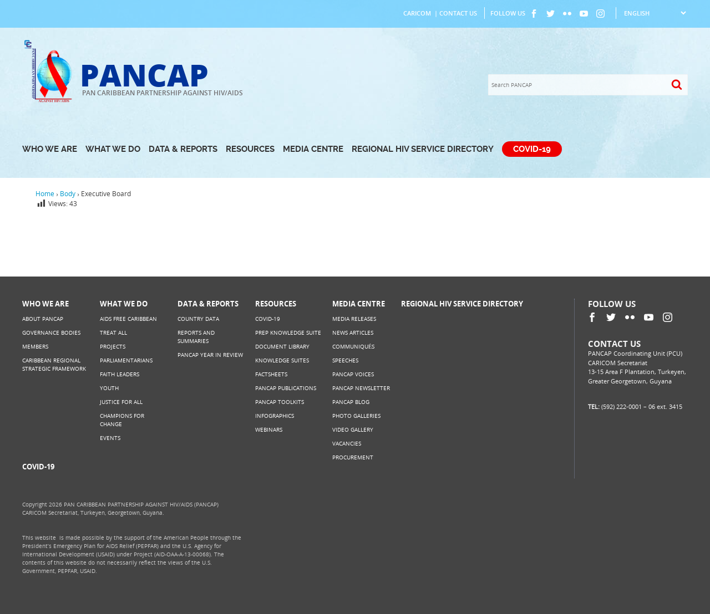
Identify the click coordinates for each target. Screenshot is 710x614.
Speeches (345, 360)
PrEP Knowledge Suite (288, 332)
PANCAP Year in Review (210, 355)
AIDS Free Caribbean (128, 319)
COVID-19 (532, 149)
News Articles (352, 332)
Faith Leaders (119, 374)
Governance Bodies (51, 332)
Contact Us (458, 13)
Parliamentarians (126, 360)
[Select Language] (655, 13)
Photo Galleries (356, 415)
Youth (109, 388)
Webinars (268, 429)
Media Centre (313, 149)
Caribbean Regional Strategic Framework (54, 364)
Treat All (113, 332)
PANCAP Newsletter (361, 388)
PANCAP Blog (350, 402)
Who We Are (49, 149)
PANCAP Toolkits (279, 402)
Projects (112, 346)
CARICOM (417, 13)
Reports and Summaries (196, 337)
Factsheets (271, 374)
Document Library (282, 346)
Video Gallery (352, 429)
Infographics (274, 415)
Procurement (352, 457)
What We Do (112, 149)
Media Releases (354, 319)
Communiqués (353, 346)
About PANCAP (42, 319)
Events (110, 438)
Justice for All (121, 402)
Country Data (198, 319)
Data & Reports (183, 149)
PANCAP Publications (285, 388)
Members (35, 346)
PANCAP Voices (353, 374)
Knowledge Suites (282, 360)
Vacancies (346, 443)
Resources (250, 149)
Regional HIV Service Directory (423, 149)
